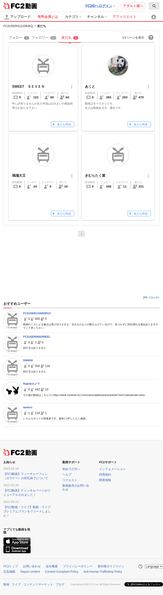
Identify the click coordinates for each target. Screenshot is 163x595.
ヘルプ (66, 474)
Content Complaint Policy (61, 571)
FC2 (13, 5)
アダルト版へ (133, 6)
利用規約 (105, 474)
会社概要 (52, 566)
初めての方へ (71, 469)
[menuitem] (154, 6)
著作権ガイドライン (111, 566)
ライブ (16, 584)
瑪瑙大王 (19, 175)
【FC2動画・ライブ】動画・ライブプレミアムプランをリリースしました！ (27, 511)
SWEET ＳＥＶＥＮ (28, 86)
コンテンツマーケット (38, 584)
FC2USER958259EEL (37, 336)
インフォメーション (112, 469)
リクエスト (69, 480)
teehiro (27, 407)
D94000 (28, 360)
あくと (90, 86)
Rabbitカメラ (31, 383)
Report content (30, 571)
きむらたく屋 (95, 175)
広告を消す (154, 297)
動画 (6, 584)
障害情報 (105, 480)
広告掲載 (9, 571)
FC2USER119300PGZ (37, 313)
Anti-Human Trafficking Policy (102, 571)
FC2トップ (10, 566)
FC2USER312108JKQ (18, 26)
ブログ (60, 584)
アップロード (17, 17)
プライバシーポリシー (78, 566)
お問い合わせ (32, 566)
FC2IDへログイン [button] (100, 6)
